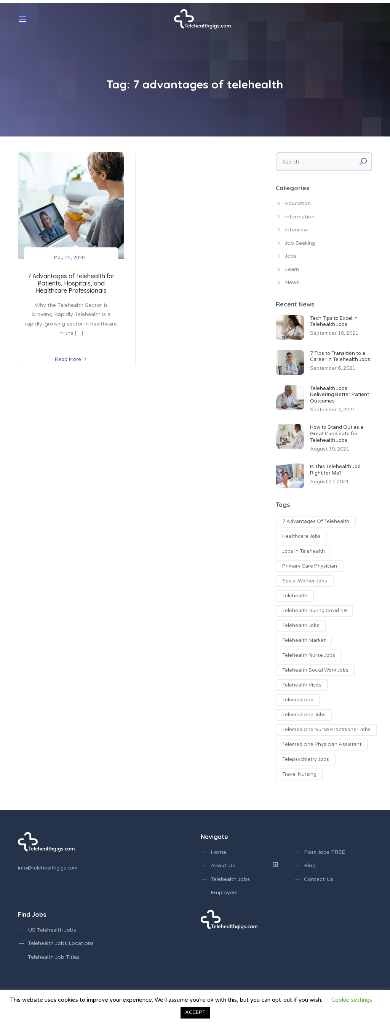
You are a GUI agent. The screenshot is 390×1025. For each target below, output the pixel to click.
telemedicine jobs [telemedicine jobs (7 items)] (304, 715)
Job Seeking (300, 243)
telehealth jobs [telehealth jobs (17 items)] (301, 625)
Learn (292, 269)
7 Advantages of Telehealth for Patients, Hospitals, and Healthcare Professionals (71, 283)
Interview (296, 229)
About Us (223, 865)
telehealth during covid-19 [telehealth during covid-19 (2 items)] (314, 611)
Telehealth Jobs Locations (61, 943)
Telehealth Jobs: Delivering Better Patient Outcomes (339, 394)
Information (300, 216)
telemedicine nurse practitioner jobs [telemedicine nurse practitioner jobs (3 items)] (326, 730)
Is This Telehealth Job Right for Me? (335, 470)
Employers (224, 892)
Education (298, 203)
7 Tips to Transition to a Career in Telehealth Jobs (340, 356)
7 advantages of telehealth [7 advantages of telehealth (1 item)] (315, 521)
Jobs (291, 256)
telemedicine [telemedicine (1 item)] (297, 700)
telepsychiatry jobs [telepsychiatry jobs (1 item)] (305, 759)
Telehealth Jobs (230, 879)
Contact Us (318, 879)
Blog (310, 865)
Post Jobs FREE (324, 852)
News (292, 282)
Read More (68, 359)
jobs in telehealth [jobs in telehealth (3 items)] (303, 551)
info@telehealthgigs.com (47, 868)
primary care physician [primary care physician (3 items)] (309, 566)
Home (218, 852)
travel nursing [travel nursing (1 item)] (299, 774)
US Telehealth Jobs (52, 930)
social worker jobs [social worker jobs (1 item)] (304, 581)
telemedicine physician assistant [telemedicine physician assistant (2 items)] (321, 744)
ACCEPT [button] (195, 1012)
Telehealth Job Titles (54, 957)
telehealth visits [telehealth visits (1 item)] (301, 685)
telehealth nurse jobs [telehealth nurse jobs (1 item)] (308, 655)
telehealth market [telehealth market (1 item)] (304, 640)
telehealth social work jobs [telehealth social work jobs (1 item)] (315, 670)
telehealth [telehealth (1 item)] (294, 596)
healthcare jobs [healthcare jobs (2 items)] (301, 536)
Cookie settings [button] (351, 999)
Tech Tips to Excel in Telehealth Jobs (334, 321)
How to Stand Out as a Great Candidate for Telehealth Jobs (336, 433)
